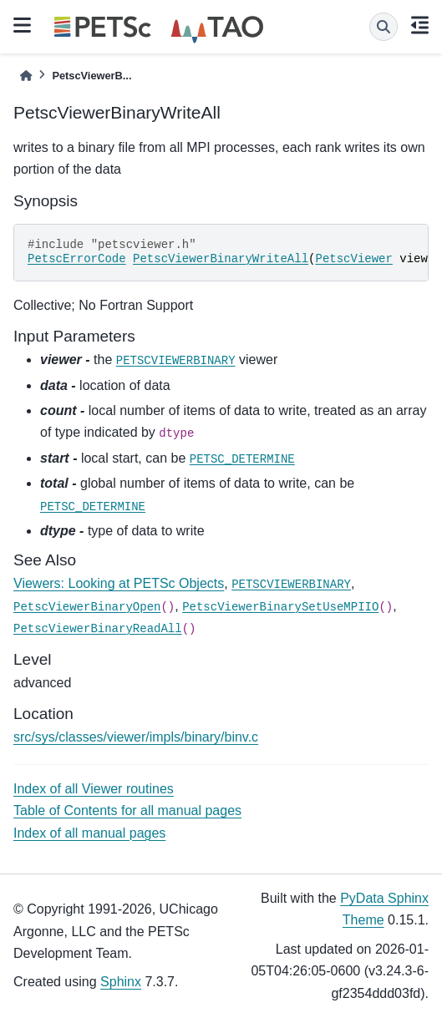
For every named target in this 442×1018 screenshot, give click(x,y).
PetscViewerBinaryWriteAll (220, 259)
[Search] (383, 27)
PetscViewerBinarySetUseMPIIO (280, 607)
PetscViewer (353, 259)
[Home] (26, 75)
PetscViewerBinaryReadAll (97, 629)
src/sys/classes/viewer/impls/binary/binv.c (135, 737)
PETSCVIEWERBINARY (176, 360)
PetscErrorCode (77, 259)
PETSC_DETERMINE (242, 459)
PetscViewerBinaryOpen (86, 607)
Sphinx (120, 982)
